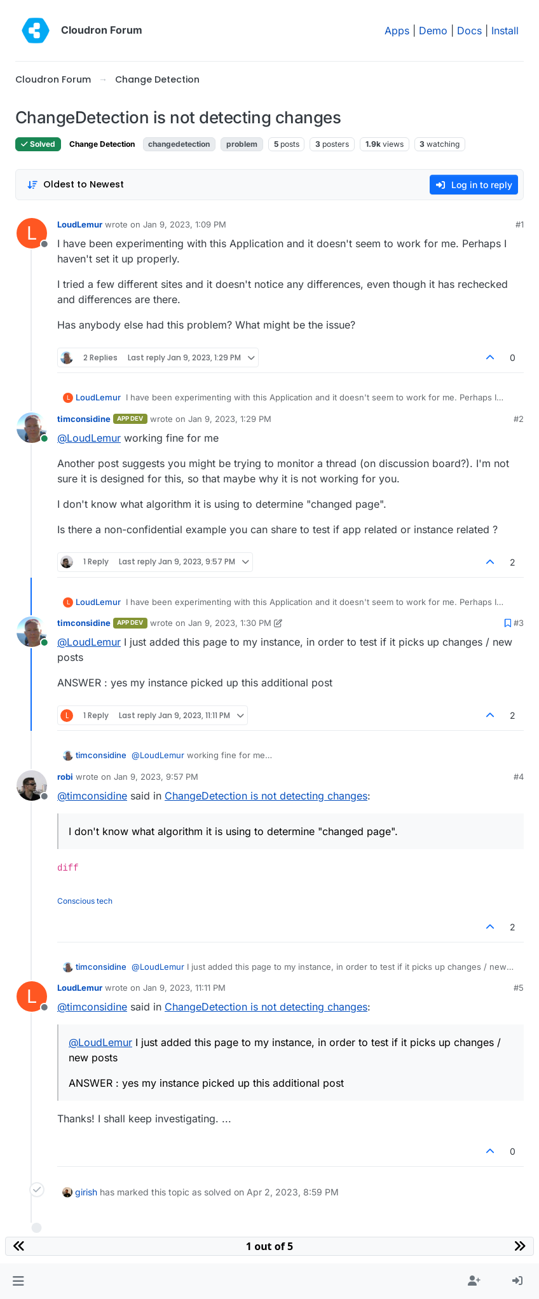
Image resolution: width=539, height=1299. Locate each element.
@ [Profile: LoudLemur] (89, 438)
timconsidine (84, 419)
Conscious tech (85, 901)
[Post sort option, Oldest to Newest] (75, 184)
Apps (397, 30)
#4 (519, 777)
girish (86, 1192)
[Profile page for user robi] (32, 785)
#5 (519, 988)
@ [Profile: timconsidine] (92, 795)
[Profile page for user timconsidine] (32, 427)
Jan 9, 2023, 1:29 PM (229, 419)
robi (65, 777)
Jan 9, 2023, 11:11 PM (184, 988)
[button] (18, 1281)
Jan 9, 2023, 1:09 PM (184, 224)
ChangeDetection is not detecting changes (266, 795)
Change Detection (102, 144)
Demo (433, 30)
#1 (519, 224)
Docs (469, 30)
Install (505, 30)
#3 (519, 623)
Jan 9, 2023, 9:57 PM (156, 777)
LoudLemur (79, 224)
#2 (519, 419)
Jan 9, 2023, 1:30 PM (229, 623)
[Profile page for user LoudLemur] (32, 233)
